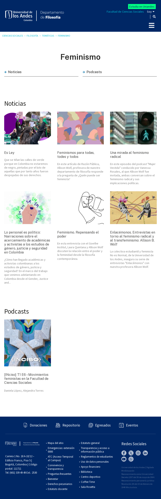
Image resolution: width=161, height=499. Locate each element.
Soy (149, 11)
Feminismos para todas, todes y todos (75, 155)
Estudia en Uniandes (142, 6)
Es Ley (9, 153)
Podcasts (92, 72)
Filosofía (32, 35)
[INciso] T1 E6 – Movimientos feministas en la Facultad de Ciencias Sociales (26, 379)
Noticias (13, 72)
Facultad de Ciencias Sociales (125, 11)
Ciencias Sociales (12, 35)
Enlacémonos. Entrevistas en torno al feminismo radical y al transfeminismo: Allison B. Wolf (132, 238)
